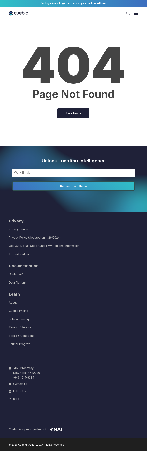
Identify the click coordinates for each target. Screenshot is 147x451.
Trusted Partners (20, 254)
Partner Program (19, 344)
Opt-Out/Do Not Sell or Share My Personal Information (44, 245)
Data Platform (17, 282)
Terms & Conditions (21, 335)
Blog (16, 398)
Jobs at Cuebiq (19, 319)
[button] (136, 13)
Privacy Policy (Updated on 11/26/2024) (35, 237)
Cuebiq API (16, 274)
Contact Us (20, 384)
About (13, 302)
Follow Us (19, 391)
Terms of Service (20, 327)
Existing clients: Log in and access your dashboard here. (73, 3)
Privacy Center (18, 229)
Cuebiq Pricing (18, 310)
